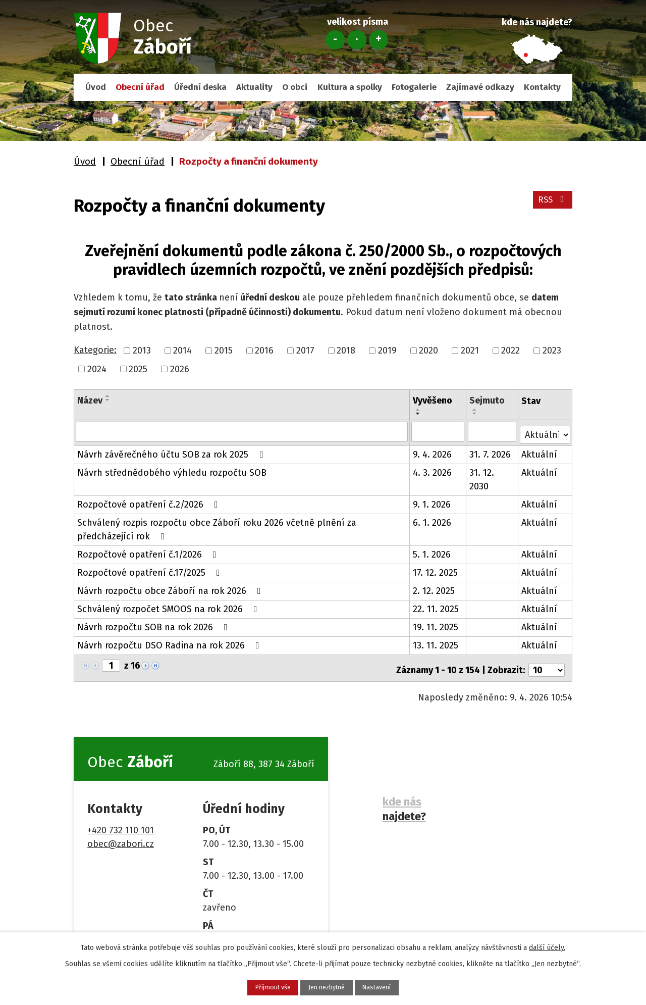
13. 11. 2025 (436, 642)
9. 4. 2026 (432, 451)
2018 (346, 350)
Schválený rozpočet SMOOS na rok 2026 (169, 606)
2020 (428, 350)
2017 (305, 350)
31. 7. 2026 (490, 451)
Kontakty (542, 87)
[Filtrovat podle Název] (242, 431)
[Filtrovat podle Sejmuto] (492, 431)
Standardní (356, 39)
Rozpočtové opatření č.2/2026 (149, 501)
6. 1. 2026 (432, 519)
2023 (552, 350)
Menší (335, 39)
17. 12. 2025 (435, 569)
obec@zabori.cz (120, 836)
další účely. (547, 945)
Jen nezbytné (327, 986)
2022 (510, 350)
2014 (182, 350)
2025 (138, 368)
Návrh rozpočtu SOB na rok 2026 (154, 624)
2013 (142, 350)
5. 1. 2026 (432, 551)
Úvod (95, 87)
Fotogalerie (414, 87)
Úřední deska (200, 87)
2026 (179, 368)
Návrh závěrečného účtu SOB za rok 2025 (172, 451)
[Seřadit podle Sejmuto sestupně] (475, 414)
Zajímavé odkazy (480, 87)
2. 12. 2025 (434, 587)
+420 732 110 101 (120, 823)
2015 (223, 350)
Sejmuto (487, 400)
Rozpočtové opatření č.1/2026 (149, 551)
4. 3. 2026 (432, 469)
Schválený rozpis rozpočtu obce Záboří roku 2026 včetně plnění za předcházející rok (216, 526)
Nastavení (394, 986)
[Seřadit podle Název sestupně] (108, 400)
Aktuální (540, 451)
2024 (96, 368)
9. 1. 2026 (432, 501)
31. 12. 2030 (482, 476)
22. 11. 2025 (436, 606)
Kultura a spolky (349, 87)
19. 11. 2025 (436, 624)
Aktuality (254, 87)
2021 (470, 350)
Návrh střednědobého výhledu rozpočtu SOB (171, 469)
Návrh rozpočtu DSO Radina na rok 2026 (170, 642)
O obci (294, 87)
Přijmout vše (256, 986)
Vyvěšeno (433, 400)
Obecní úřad (140, 87)
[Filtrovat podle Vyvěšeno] (438, 431)
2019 (387, 350)
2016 (264, 350)
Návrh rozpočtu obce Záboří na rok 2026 (171, 587)
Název (89, 400)
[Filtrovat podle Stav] (545, 430)
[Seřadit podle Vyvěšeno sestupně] (418, 414)
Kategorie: (95, 350)
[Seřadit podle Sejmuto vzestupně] (475, 410)
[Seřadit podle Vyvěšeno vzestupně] (418, 410)
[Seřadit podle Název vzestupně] (108, 396)
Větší (378, 39)
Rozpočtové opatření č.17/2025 (150, 569)
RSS (551, 204)
